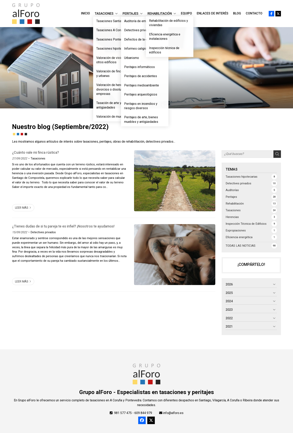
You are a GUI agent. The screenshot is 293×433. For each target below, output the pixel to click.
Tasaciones (38, 158)
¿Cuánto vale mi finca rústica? (35, 152)
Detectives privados (43, 232)
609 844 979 (143, 413)
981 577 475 (123, 413)
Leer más (21, 207)
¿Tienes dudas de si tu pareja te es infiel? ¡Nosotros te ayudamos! (63, 226)
